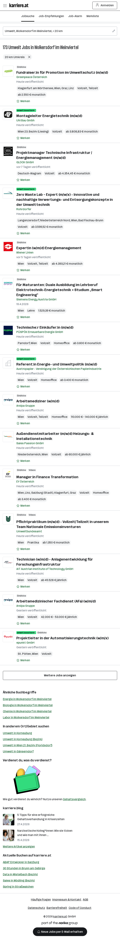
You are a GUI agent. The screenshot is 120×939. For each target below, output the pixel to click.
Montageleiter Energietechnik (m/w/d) (49, 116)
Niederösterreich (29, 454)
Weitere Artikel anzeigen (19, 846)
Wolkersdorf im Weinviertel (56, 47)
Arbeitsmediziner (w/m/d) (37, 401)
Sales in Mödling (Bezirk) (19, 880)
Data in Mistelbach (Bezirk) (20, 874)
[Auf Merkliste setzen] (23, 101)
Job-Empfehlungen (51, 16)
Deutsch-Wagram (29, 173)
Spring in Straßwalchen (18, 886)
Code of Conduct (80, 908)
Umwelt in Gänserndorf (18, 751)
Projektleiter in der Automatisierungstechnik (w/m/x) (62, 638)
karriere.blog (13, 808)
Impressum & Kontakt (66, 899)
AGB (85, 899)
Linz (71, 88)
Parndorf (24, 343)
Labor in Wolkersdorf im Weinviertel (26, 717)
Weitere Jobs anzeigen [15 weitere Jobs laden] (60, 675)
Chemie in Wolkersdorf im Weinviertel (27, 711)
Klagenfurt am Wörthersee (35, 88)
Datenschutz (36, 908)
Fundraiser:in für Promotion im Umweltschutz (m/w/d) (62, 72)
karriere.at (42, 855)
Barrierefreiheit (57, 908)
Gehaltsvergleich (74, 799)
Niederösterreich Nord (55, 220)
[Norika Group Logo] (60, 923)
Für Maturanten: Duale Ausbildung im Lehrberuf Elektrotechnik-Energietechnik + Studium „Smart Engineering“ (59, 290)
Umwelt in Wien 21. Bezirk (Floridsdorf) (27, 745)
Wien (57, 88)
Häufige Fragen (41, 899)
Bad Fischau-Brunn (90, 220)
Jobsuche (27, 16)
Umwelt (14, 47)
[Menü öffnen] (5, 5)
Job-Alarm (75, 16)
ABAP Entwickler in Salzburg (21, 862)
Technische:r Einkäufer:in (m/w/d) (44, 327)
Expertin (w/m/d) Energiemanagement (48, 248)
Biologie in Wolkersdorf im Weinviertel (28, 705)
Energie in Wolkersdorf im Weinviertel (27, 699)
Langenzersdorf (28, 220)
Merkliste (92, 16)
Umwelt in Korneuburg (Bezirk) (22, 739)
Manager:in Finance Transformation (47, 477)
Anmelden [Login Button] (105, 5)
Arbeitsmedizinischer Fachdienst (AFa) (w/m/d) (56, 601)
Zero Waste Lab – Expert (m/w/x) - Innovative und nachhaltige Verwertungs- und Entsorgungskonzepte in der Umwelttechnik (64, 199)
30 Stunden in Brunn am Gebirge (24, 868)
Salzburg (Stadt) (42, 492)
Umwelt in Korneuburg (17, 733)
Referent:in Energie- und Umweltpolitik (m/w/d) (56, 364)
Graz (64, 88)
